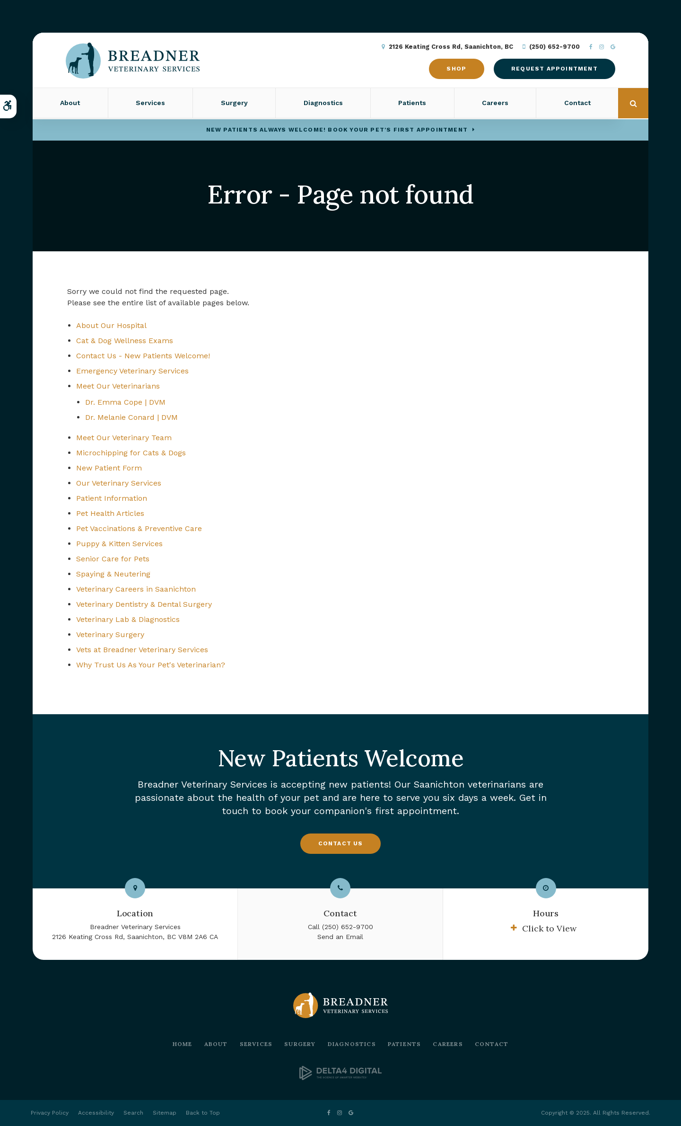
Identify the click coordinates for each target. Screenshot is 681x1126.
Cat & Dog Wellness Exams (124, 340)
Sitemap (164, 1112)
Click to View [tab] (549, 928)
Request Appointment (553, 69)
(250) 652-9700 (553, 47)
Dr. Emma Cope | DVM (125, 402)
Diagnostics (323, 103)
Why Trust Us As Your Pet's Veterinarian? (150, 664)
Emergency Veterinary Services (132, 370)
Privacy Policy (50, 1112)
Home (182, 1043)
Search (133, 1112)
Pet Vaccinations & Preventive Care (139, 528)
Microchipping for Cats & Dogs (131, 452)
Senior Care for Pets (112, 558)
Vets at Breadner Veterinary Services (142, 649)
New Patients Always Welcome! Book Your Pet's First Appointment (337, 129)
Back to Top (203, 1112)
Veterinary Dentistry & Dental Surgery (144, 604)
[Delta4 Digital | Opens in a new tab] (340, 1077)
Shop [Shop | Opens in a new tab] (455, 69)
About (70, 103)
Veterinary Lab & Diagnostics (128, 619)
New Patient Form (109, 467)
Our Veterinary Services (118, 483)
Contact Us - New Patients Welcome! (143, 355)
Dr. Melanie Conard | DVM (131, 417)
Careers (495, 103)
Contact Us (340, 843)
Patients (412, 103)
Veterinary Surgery (110, 634)
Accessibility (96, 1112)
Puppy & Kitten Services (119, 543)
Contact (577, 103)
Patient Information (111, 498)
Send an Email (340, 936)
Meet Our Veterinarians (118, 385)
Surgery (234, 103)
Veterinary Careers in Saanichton (136, 589)
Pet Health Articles (110, 513)
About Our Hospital (111, 325)
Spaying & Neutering (113, 573)
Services (150, 103)
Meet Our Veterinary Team (124, 437)
